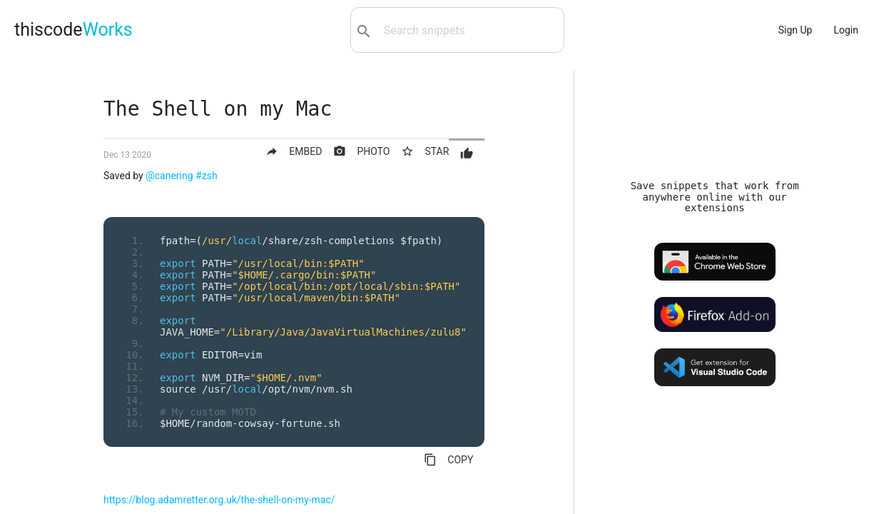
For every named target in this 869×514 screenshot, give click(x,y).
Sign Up (795, 30)
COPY (448, 460)
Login (845, 30)
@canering (169, 175)
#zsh (206, 175)
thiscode (73, 29)
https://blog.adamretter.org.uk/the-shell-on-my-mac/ (219, 499)
